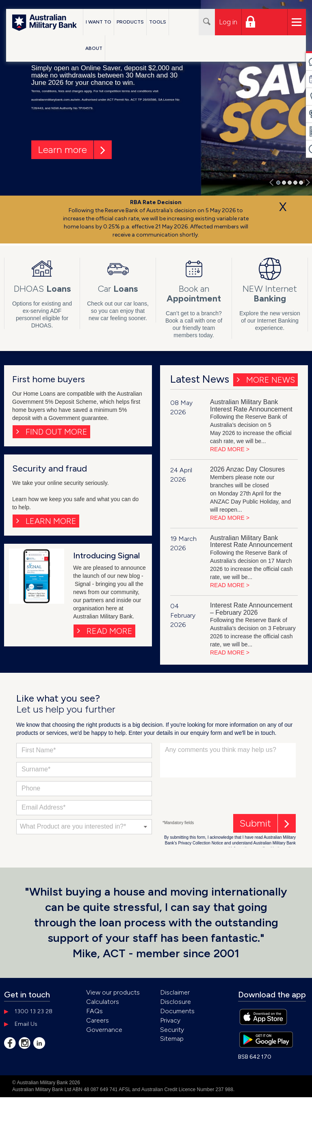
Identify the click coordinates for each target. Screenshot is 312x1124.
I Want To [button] (98, 22)
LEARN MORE (51, 521)
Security (172, 1030)
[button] (271, 181)
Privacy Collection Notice (200, 843)
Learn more (62, 149)
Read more (109, 631)
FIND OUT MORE (56, 432)
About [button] (93, 48)
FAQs (94, 1011)
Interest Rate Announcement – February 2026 (251, 609)
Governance (104, 1030)
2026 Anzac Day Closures (247, 469)
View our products (113, 992)
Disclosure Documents (177, 1006)
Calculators (102, 1002)
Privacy (170, 1020)
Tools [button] (157, 22)
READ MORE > (229, 449)
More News (270, 380)
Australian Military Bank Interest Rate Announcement (251, 405)
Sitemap (172, 1038)
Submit (255, 823)
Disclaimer (175, 992)
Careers (97, 1020)
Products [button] (130, 22)
